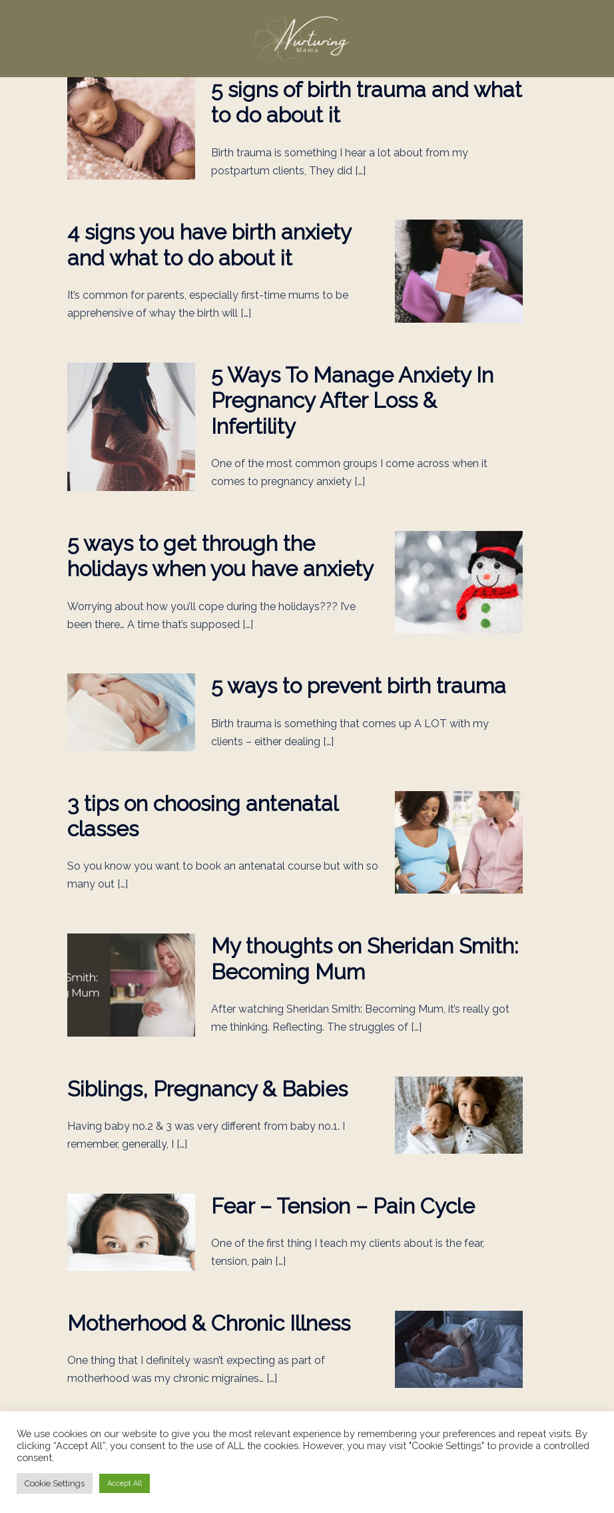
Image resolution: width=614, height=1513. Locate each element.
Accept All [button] (124, 1483)
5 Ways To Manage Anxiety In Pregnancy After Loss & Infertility (352, 400)
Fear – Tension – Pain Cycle (343, 1206)
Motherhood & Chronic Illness (208, 1323)
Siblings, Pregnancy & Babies (207, 1089)
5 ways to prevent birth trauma (358, 685)
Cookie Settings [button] (55, 1483)
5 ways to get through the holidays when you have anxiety (220, 556)
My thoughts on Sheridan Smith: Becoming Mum (364, 958)
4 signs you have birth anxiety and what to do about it (209, 244)
